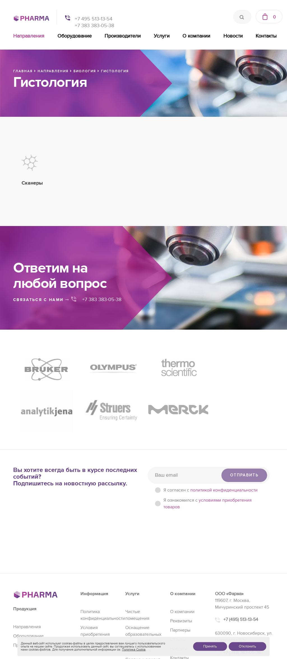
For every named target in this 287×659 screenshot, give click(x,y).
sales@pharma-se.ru (244, 602)
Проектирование (142, 606)
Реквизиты (181, 558)
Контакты (266, 36)
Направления (28, 36)
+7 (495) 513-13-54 (240, 557)
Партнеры (180, 567)
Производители (123, 36)
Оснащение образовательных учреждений (143, 571)
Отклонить (247, 646)
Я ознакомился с (207, 441)
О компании (196, 36)
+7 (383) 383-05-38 (242, 590)
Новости (233, 36)
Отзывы (178, 576)
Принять (210, 646)
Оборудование (74, 36)
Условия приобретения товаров (95, 571)
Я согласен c (210, 427)
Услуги (162, 36)
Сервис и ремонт (142, 597)
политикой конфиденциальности (224, 427)
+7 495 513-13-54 (93, 19)
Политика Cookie (133, 649)
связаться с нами (41, 299)
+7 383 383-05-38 (94, 26)
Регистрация (138, 587)
